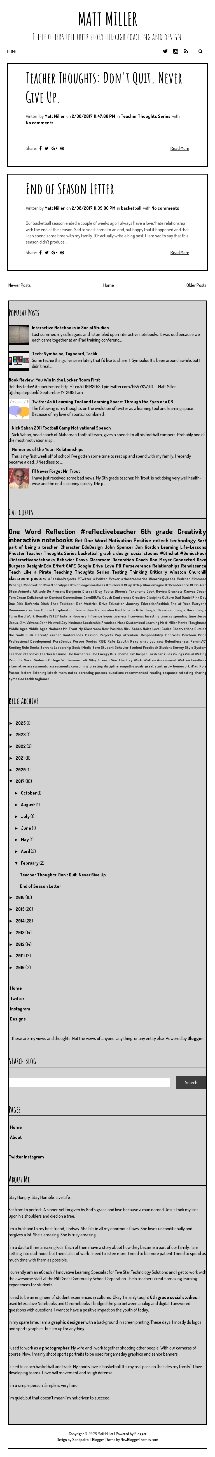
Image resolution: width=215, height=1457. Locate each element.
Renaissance (193, 566)
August (28, 804)
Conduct (55, 597)
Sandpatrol (81, 1439)
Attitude (39, 591)
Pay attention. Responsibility (139, 635)
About (16, 1137)
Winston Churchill (188, 572)
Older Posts (196, 285)
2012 (20, 944)
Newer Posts (19, 285)
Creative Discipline (146, 597)
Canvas (189, 591)
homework (181, 666)
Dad (178, 597)
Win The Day (121, 660)
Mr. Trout (70, 628)
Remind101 (198, 641)
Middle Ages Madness (45, 628)
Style (189, 647)
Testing (119, 572)
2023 (21, 734)
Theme (122, 654)
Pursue (78, 641)
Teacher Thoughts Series (145, 116)
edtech (161, 540)
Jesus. (14, 622)
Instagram (20, 1009)
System (200, 647)
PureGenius (62, 641)
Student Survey (171, 647)
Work (138, 660)
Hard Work (26, 616)
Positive (142, 540)
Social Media (82, 647)
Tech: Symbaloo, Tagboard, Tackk (64, 353)
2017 (20, 781)
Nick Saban (133, 628)
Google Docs (184, 610)
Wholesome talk (74, 660)
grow (168, 666)
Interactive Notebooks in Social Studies (70, 327)
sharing (200, 672)
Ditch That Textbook (57, 603)
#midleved (114, 585)
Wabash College (47, 660)
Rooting (15, 647)
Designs (18, 1019)
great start (154, 666)
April (26, 851)
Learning (169, 547)
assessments (59, 666)
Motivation (120, 540)
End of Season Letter (70, 188)
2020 (21, 769)
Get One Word (91, 540)
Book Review (156, 591)
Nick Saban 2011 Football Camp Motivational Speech (61, 428)
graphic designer (68, 1322)
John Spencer (119, 547)
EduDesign (92, 547)
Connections (73, 597)
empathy (127, 666)
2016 (20, 897)
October (29, 793)
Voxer (28, 660)
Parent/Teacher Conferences (59, 635)
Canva (82, 559)
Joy (64, 622)
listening (39, 672)
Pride (202, 635)
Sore (96, 647)
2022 (21, 746)
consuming (79, 666)
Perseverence (137, 566)
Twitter (17, 998)
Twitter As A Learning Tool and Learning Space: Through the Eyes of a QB (102, 401)
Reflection (61, 531)
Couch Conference (116, 597)
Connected (184, 559)
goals (139, 666)
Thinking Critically (148, 572)
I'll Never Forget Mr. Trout (56, 471)
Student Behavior (114, 647)
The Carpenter (78, 654)
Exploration (64, 610)
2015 (20, 909)
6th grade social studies (173, 1297)
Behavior (65, 559)
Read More (179, 148)
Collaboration (37, 597)
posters (101, 672)
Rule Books (30, 647)
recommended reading (143, 672)
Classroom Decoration (112, 559)
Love (109, 566)
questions (116, 672)
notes (72, 672)
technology (183, 540)
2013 (20, 932)
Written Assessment (160, 660)
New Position (112, 628)
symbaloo (16, 678)
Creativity (191, 531)
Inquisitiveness (115, 616)
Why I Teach (99, 660)
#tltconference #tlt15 (182, 585)
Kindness (75, 622)
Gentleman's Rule (129, 610)
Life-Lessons (193, 547)
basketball (131, 208)
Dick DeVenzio (28, 603)
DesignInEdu (39, 566)
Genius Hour (84, 610)
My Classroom (89, 628)
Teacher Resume (52, 654)
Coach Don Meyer (153, 559)
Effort (59, 566)
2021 (20, 758)
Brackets (175, 591)
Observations (182, 628)
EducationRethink (155, 603)
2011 (20, 955)
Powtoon (189, 635)
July (26, 816)
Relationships (165, 566)
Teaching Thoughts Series (81, 572)
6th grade (157, 531)
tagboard (42, 678)
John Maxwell (49, 622)
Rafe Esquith (118, 641)
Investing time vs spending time (170, 616)
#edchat (183, 578)
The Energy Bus (103, 654)
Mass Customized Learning (138, 622)
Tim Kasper (138, 654)
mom (63, 672)
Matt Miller (107, 19)
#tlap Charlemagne (148, 585)
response (170, 672)
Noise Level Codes (157, 628)
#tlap (128, 585)
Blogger (195, 1038)
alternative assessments (28, 666)
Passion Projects (99, 635)
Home (12, 51)
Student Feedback (143, 647)
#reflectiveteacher (108, 531)
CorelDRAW (92, 597)
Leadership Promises (99, 622)
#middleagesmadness (87, 585)
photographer (55, 1348)
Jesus (201, 616)
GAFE (71, 566)
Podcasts (172, 635)
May (25, 839)
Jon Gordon (147, 547)
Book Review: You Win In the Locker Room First (54, 380)
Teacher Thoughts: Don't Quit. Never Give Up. (63, 874)
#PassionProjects (62, 578)
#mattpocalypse (56, 585)
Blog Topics (104, 591)
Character (70, 547)
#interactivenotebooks (32, 559)
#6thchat (169, 553)
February (30, 863)
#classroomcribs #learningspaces (148, 578)
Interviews (136, 616)
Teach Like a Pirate (30, 572)
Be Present (56, 591)
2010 (20, 967)
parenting (86, 672)
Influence (95, 616)
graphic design (115, 553)
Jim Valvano (29, 622)
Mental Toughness (192, 622)
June (26, 828)
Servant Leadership (55, 647)
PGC (29, 635)
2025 (21, 723)
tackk (29, 678)
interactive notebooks (41, 539)
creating (96, 666)
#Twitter (84, 578)
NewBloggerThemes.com (139, 1439)
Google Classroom (158, 610)
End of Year (180, 603)
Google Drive (90, 566)
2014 (20, 921)
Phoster (17, 553)
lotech (52, 672)
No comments (39, 122)
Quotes (91, 641)
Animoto (24, 591)
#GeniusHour (193, 553)
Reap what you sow (146, 641)
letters (26, 672)
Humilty (42, 616)
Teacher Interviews (24, 654)
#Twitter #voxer (106, 578)
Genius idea (104, 610)
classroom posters (27, 578)
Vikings (178, 654)
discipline (111, 666)
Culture (168, 597)
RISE (102, 641)
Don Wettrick (86, 603)
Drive (103, 603)
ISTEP (54, 616)
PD (118, 566)
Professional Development (30, 641)
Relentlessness (177, 641)
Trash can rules (160, 654)
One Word (25, 531)
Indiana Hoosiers (73, 616)
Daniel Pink (190, 597)
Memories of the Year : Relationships (47, 449)
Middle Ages (18, 628)
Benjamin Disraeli (80, 591)
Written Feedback (192, 660)
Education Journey (124, 603)
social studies (145, 553)
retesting (186, 672)
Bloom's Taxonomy (130, 591)
